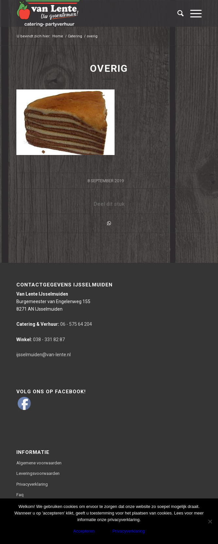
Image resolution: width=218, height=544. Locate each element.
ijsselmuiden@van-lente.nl (43, 354)
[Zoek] (177, 13)
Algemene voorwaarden (39, 462)
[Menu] (193, 13)
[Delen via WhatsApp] (109, 223)
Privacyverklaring (32, 484)
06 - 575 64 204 (54, 324)
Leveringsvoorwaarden (38, 473)
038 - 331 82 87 (40, 339)
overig (109, 68)
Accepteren (84, 531)
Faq (20, 494)
